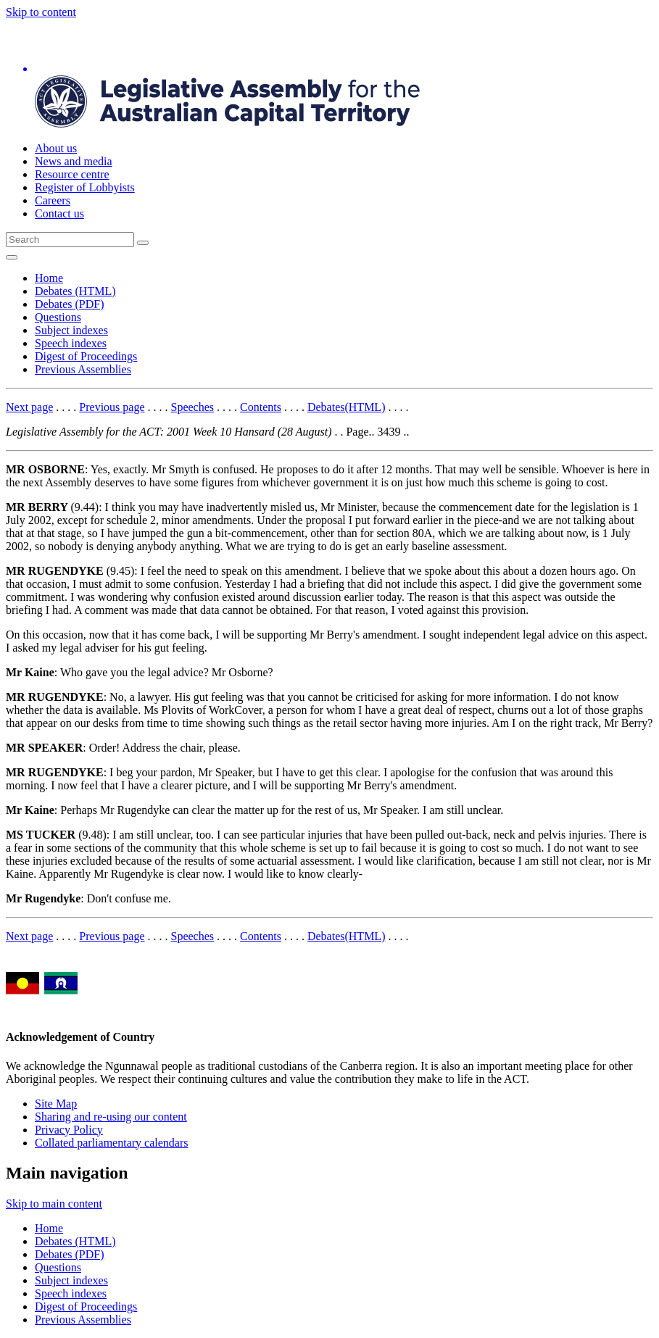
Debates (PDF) (69, 304)
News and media (73, 161)
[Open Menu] (11, 257)
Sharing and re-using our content (111, 1116)
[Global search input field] (70, 239)
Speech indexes (71, 343)
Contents (260, 407)
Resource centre (72, 174)
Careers (52, 200)
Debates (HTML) (75, 291)
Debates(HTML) (346, 407)
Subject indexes (71, 330)
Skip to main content (54, 1203)
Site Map (56, 1103)
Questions (58, 317)
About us (56, 148)
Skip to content (41, 12)
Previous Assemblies (83, 369)
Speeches (193, 407)
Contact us (59, 213)
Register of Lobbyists (85, 187)
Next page (29, 407)
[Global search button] (143, 243)
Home (49, 278)
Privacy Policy (69, 1129)
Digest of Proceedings (86, 356)
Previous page (111, 407)
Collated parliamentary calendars (111, 1143)
